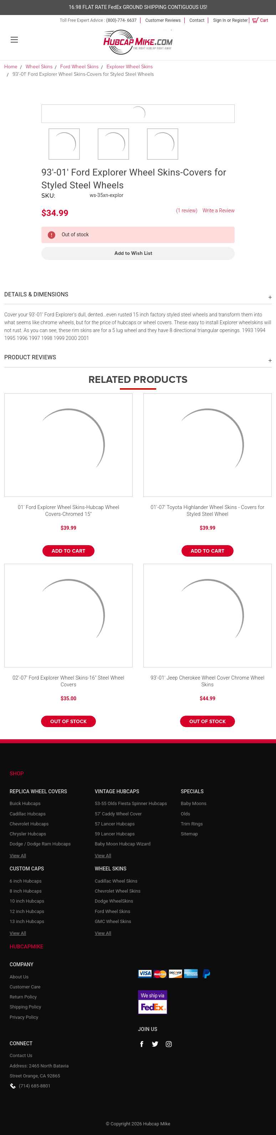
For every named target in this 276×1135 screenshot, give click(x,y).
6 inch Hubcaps (26, 881)
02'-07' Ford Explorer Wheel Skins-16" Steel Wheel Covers (68, 681)
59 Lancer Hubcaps (115, 834)
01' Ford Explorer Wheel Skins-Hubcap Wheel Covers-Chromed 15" (68, 510)
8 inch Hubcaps (26, 891)
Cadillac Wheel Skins (116, 881)
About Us (19, 976)
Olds (185, 813)
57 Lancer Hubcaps (115, 823)
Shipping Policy (25, 1007)
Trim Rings (192, 823)
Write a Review (219, 210)
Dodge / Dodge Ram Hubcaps (40, 844)
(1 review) (187, 210)
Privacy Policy (24, 1017)
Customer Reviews (163, 20)
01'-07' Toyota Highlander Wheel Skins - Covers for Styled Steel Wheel (207, 510)
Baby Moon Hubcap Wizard (122, 844)
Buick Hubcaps (25, 803)
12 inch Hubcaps (27, 911)
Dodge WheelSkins (114, 901)
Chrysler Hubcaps (28, 834)
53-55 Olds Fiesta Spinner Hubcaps (131, 803)
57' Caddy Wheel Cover (118, 813)
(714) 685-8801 (35, 1086)
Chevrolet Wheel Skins (117, 891)
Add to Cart (68, 551)
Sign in (219, 20)
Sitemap (189, 834)
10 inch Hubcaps (27, 901)
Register (240, 20)
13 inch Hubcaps (27, 921)
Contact (196, 20)
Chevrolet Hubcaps (29, 823)
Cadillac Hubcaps (28, 813)
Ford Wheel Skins (113, 911)
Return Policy (23, 997)
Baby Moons (193, 803)
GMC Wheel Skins (113, 921)
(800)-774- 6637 (121, 20)
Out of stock (68, 721)
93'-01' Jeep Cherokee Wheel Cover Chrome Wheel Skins (207, 681)
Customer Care (25, 987)
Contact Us (21, 1055)
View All (18, 855)
